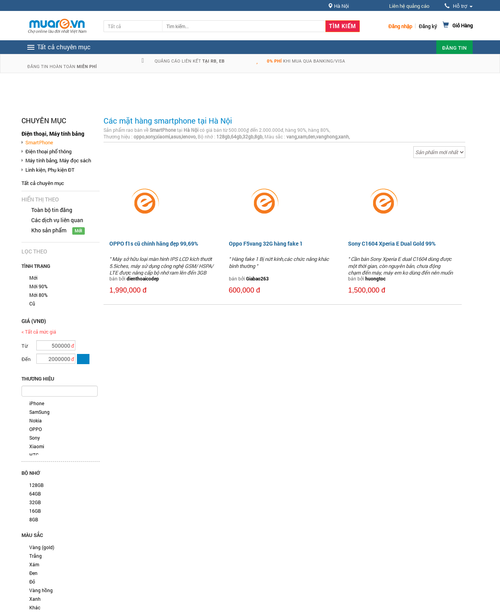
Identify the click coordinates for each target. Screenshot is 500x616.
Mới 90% (38, 286)
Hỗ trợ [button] (459, 6)
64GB (35, 493)
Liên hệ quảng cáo (409, 5)
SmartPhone (39, 142)
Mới (33, 278)
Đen (33, 573)
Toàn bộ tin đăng (51, 210)
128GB (36, 485)
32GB (35, 502)
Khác (34, 607)
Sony (34, 438)
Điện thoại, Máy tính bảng (52, 133)
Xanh (35, 599)
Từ (24, 345)
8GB (33, 519)
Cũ (32, 303)
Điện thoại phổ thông (48, 151)
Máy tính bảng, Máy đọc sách (58, 160)
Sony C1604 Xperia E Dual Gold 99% (392, 243)
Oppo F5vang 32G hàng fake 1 (266, 243)
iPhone (36, 403)
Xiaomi (36, 446)
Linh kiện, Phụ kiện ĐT (50, 169)
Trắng (35, 556)
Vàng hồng (41, 590)
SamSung (39, 412)
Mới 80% (38, 295)
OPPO (35, 429)
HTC (34, 455)
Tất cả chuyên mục (42, 183)
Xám (34, 564)
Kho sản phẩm (48, 230)
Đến (25, 359)
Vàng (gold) (41, 547)
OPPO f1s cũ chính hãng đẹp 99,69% (153, 243)
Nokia (35, 420)
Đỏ (32, 581)
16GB (35, 511)
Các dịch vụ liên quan (57, 220)
